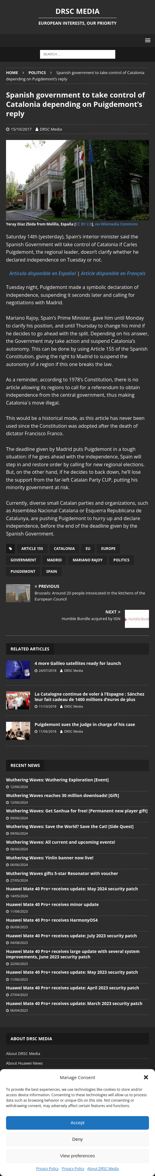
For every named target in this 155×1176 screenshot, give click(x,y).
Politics (121, 560)
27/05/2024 (19, 880)
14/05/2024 (19, 896)
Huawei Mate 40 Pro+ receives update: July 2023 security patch (71, 936)
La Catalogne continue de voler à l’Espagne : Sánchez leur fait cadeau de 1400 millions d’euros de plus (89, 696)
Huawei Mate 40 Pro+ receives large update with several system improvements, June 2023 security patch (73, 954)
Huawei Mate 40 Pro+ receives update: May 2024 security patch (72, 889)
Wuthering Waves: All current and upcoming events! (60, 842)
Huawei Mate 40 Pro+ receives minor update (52, 904)
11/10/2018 (47, 706)
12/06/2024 (19, 786)
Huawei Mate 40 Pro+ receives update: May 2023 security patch (72, 972)
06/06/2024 (19, 864)
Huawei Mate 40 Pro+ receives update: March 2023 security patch (74, 1003)
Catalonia (64, 548)
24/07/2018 (47, 670)
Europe (108, 548)
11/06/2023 (19, 979)
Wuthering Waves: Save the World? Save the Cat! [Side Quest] (70, 826)
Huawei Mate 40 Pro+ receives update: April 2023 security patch (72, 988)
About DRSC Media (103, 1168)
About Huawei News (24, 1063)
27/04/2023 (19, 994)
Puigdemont (23, 571)
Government (23, 560)
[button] (146, 1077)
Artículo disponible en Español (43, 273)
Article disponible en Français (113, 273)
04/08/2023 (19, 942)
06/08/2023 (19, 927)
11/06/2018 (47, 731)
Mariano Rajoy (87, 560)
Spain (51, 571)
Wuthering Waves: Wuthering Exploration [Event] (57, 780)
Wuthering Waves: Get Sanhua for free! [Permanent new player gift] (76, 811)
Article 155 (32, 548)
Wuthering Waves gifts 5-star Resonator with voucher (62, 873)
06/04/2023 (19, 1010)
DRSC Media (51, 129)
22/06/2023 (19, 963)
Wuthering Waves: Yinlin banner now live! (49, 858)
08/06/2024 (19, 849)
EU (87, 548)
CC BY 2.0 (83, 224)
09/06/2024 (19, 818)
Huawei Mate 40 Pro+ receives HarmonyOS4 (52, 920)
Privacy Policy (47, 1168)
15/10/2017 (21, 129)
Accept (78, 1122)
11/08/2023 (19, 911)
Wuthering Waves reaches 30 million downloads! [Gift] (62, 795)
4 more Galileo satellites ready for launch (78, 663)
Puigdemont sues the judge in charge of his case (85, 724)
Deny (77, 1139)
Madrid (54, 560)
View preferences (77, 1155)
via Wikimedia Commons (116, 224)
